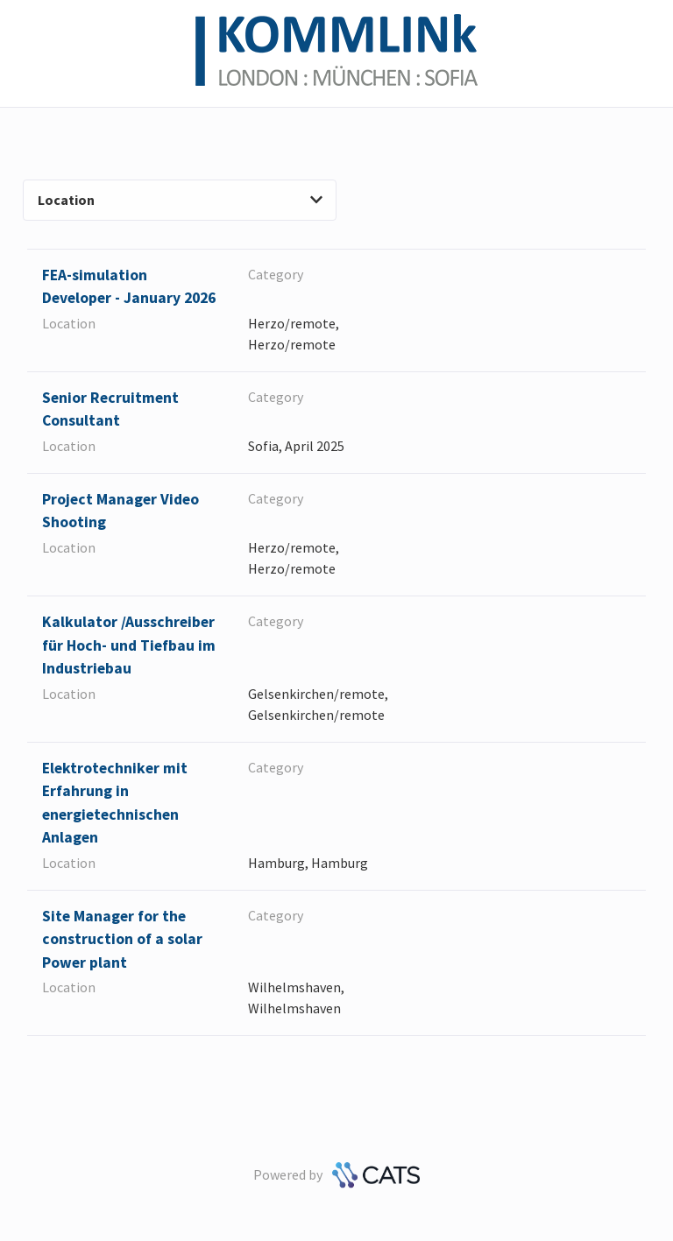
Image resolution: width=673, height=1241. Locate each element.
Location (180, 199)
